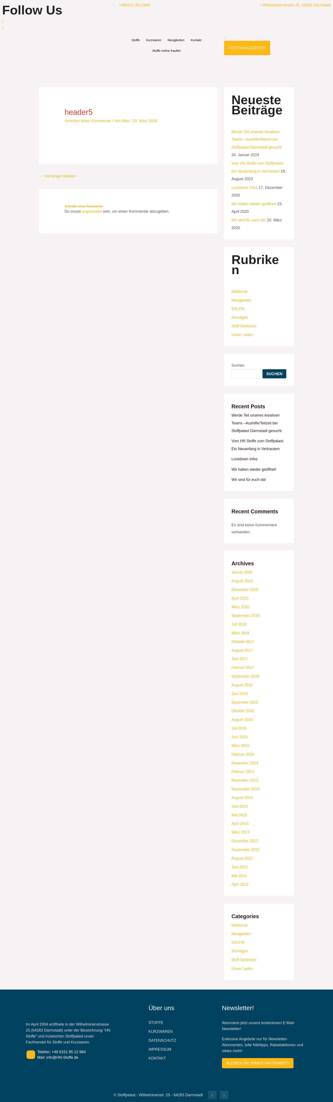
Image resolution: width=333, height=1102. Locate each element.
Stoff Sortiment (244, 325)
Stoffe (135, 40)
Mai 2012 (239, 871)
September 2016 (245, 674)
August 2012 (242, 854)
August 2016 (242, 682)
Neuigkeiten (176, 40)
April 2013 (240, 820)
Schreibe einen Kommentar (88, 121)
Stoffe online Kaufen (166, 50)
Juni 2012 (239, 863)
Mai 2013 (239, 811)
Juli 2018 (239, 622)
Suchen (237, 364)
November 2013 (245, 777)
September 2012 (245, 846)
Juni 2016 (239, 691)
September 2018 (245, 614)
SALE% (238, 308)
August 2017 (242, 648)
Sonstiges (239, 316)
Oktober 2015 (243, 708)
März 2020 (240, 605)
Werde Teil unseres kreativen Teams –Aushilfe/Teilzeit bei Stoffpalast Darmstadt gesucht (257, 139)
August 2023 (242, 579)
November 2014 (245, 760)
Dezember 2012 (245, 837)
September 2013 (245, 785)
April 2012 (240, 880)
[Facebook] (55, 21)
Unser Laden (242, 334)
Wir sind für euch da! (249, 220)
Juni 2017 (239, 656)
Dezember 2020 (245, 588)
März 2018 (240, 631)
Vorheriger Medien (58, 176)
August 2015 (242, 717)
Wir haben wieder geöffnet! (254, 203)
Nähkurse (239, 291)
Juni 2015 (239, 734)
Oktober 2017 (243, 639)
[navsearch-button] (225, 38)
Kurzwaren (153, 40)
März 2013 (240, 828)
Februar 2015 (242, 751)
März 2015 (240, 742)
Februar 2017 (242, 665)
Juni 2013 (239, 803)
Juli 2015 (239, 725)
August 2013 (242, 794)
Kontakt (196, 40)
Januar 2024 (242, 571)
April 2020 (240, 596)
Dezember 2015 (245, 700)
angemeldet (92, 211)
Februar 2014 (242, 768)
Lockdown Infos (244, 187)
